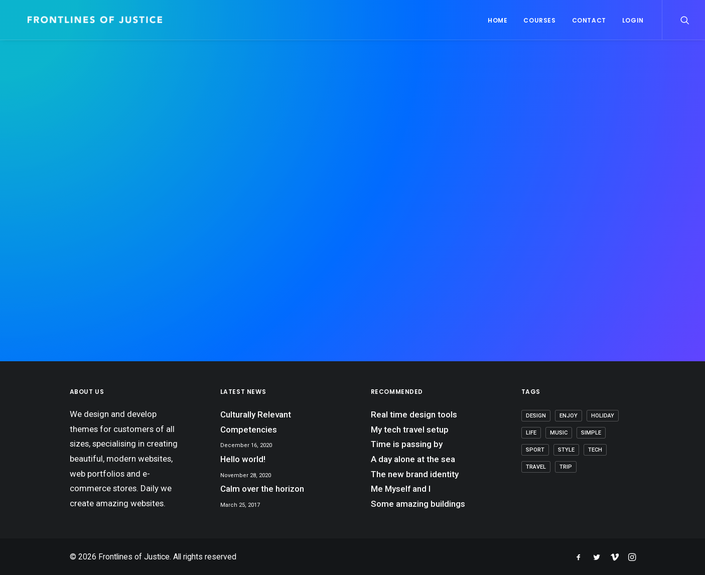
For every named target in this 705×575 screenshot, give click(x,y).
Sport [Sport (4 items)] (535, 450)
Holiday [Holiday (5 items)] (602, 415)
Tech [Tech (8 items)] (595, 450)
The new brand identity (415, 474)
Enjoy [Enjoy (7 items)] (568, 415)
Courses (539, 20)
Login (633, 20)
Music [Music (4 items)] (559, 432)
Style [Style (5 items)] (566, 450)
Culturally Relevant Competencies (255, 422)
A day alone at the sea (413, 459)
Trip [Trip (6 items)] (565, 467)
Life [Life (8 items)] (531, 432)
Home (497, 20)
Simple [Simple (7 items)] (591, 432)
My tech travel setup (410, 429)
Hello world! (242, 459)
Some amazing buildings (418, 504)
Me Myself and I (401, 489)
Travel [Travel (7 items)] (536, 467)
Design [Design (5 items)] (536, 415)
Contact (589, 20)
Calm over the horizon (262, 489)
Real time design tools (414, 414)
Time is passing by (407, 444)
